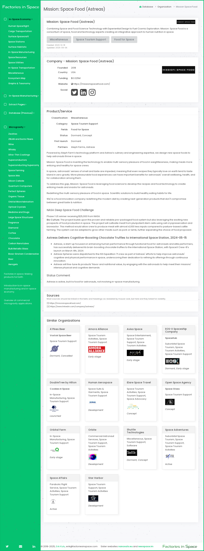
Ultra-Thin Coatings (18, 154)
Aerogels (12, 264)
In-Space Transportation (21, 67)
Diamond (12, 227)
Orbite (94, 435)
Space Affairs (60, 484)
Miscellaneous (15, 72)
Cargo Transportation (19, 31)
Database (146, 6)
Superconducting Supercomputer (23, 165)
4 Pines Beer (59, 329)
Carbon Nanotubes (18, 243)
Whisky (11, 149)
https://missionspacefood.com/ (92, 84)
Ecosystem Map (16, 78)
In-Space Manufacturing (20, 52)
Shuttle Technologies (136, 437)
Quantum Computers (19, 186)
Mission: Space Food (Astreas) (76, 9)
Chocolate (13, 238)
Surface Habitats (16, 46)
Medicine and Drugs (18, 212)
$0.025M (78, 78)
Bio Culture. (55, 219)
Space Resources (17, 57)
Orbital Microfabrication (20, 201)
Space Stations (16, 41)
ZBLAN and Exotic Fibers (20, 139)
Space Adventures (177, 435)
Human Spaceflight (18, 26)
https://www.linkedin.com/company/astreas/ (74, 306)
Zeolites (12, 133)
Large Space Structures (20, 217)
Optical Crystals (16, 206)
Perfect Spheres (16, 191)
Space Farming (15, 170)
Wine (10, 144)
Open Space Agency (179, 386)
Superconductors (17, 159)
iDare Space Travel (140, 386)
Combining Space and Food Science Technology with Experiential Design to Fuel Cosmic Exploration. (105, 28)
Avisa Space (135, 329)
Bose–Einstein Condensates (23, 253)
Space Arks (13, 175)
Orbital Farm (60, 435)
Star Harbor (97, 484)
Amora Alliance (100, 329)
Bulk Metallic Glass (17, 248)
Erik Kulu (62, 546)
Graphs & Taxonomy (18, 83)
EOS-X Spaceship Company (176, 330)
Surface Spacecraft (18, 36)
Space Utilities (15, 62)
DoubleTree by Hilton (61, 387)
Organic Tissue (15, 196)
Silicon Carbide (15, 180)
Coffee (11, 232)
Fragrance (13, 222)
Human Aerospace (102, 386)
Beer (10, 259)
